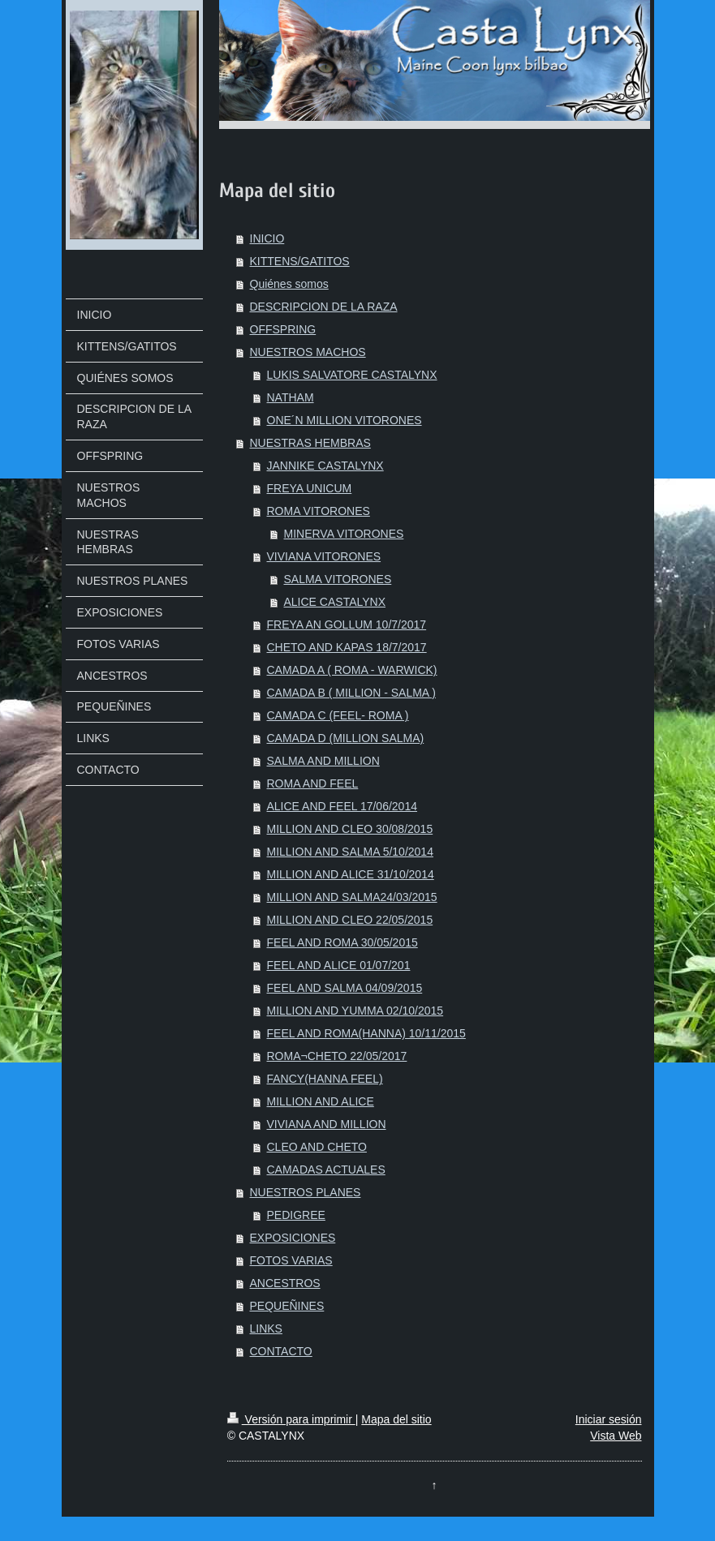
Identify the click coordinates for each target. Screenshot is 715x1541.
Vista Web (615, 1435)
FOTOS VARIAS (291, 1260)
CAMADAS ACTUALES (326, 1169)
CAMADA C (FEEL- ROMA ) (338, 715)
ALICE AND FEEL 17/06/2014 (342, 806)
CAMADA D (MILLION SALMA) (345, 738)
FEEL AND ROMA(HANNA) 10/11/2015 (366, 1033)
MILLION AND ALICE (320, 1101)
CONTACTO (281, 1351)
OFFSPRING (283, 329)
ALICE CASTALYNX (335, 601)
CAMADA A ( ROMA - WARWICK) (352, 669)
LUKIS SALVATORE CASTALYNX (352, 374)
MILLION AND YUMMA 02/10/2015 (355, 1010)
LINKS (266, 1328)
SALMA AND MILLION (323, 760)
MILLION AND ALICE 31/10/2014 (350, 874)
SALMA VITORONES (338, 579)
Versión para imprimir (291, 1419)
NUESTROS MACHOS (308, 352)
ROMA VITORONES (318, 510)
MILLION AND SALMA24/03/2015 (352, 897)
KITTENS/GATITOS (300, 261)
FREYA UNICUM (309, 488)
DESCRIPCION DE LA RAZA (324, 306)
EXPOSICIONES (293, 1237)
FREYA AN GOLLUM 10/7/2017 (347, 624)
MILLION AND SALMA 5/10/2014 (350, 851)
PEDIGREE (296, 1214)
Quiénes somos (289, 283)
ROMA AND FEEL (313, 783)
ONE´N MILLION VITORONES (344, 420)
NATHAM (290, 397)
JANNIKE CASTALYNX (325, 465)
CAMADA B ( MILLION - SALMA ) (352, 692)
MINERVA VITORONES (344, 533)
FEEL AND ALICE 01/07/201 (339, 965)
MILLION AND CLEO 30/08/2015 (350, 828)
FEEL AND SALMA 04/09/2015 (345, 987)
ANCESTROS (285, 1283)
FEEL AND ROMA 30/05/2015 (342, 942)
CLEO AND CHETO (317, 1146)
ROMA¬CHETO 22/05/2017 (337, 1056)
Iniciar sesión (608, 1419)
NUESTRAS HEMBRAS (310, 442)
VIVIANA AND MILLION (326, 1124)
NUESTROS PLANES (305, 1192)
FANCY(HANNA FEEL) (325, 1078)
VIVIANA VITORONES (324, 556)
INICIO (267, 238)
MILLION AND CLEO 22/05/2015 (350, 919)
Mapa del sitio (396, 1419)
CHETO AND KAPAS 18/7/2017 (347, 647)
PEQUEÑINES (287, 1305)
